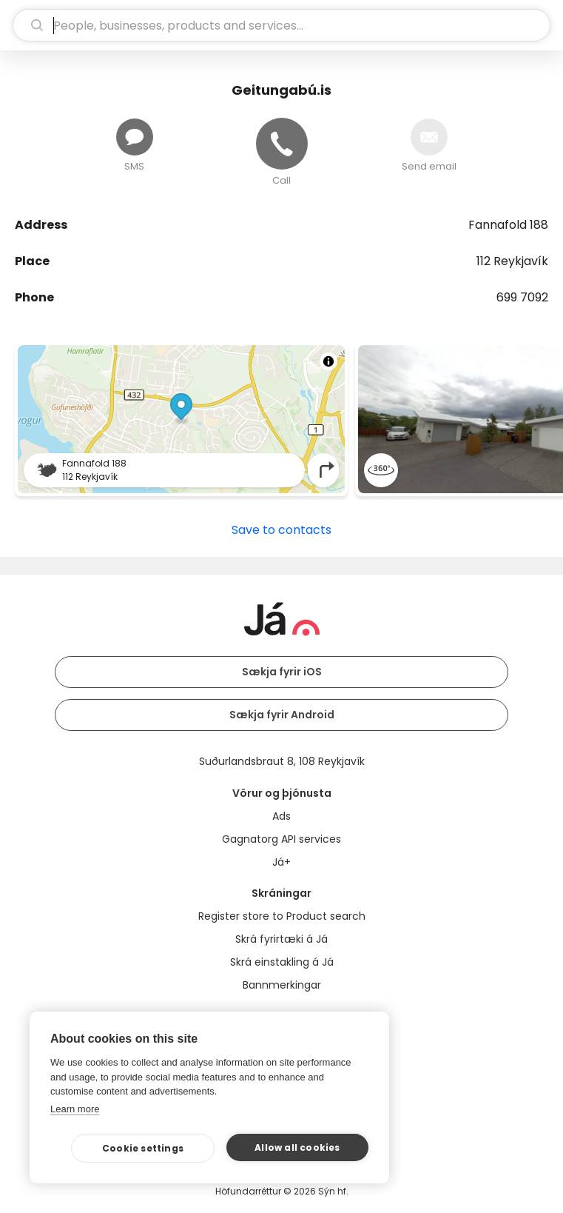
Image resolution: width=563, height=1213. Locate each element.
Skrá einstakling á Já (282, 962)
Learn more (74, 1109)
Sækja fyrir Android (281, 714)
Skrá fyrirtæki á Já (281, 939)
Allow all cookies (297, 1147)
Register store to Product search (281, 916)
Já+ (281, 862)
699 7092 (522, 297)
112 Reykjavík (512, 261)
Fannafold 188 (508, 224)
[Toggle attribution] (328, 361)
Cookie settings (142, 1148)
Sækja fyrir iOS (282, 671)
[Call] (282, 144)
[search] (281, 25)
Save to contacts (281, 529)
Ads (281, 816)
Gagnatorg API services (281, 839)
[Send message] (134, 137)
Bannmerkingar (282, 985)
